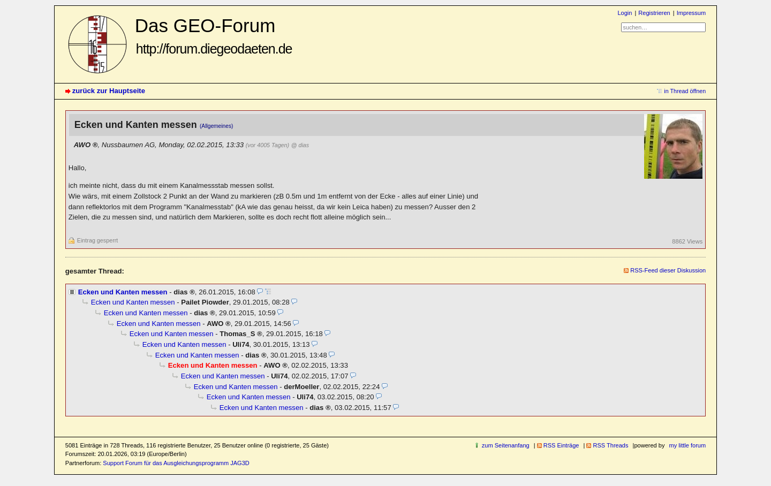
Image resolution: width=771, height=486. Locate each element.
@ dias (300, 145)
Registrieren (654, 13)
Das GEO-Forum (213, 35)
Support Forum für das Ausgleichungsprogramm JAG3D (176, 463)
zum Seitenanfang (506, 445)
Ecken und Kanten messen (123, 292)
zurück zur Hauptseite (108, 91)
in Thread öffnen (685, 91)
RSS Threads (610, 445)
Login (624, 13)
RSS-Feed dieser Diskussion (668, 270)
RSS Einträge (561, 445)
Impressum (691, 13)
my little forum (687, 445)
